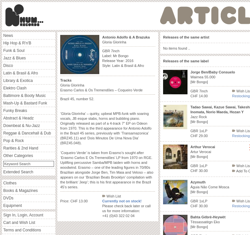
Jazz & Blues (14, 58)
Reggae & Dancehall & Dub (27, 133)
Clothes (10, 183)
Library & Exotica (18, 80)
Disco (8, 65)
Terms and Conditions (22, 230)
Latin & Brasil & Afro (20, 73)
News (8, 35)
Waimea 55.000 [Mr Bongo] (212, 77)
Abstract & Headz (18, 118)
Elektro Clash (14, 88)
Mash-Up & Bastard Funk (25, 103)
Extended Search (18, 172)
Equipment (12, 205)
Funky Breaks (15, 110)
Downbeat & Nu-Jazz (21, 125)
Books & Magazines (20, 190)
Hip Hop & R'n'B (17, 43)
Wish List (111, 196)
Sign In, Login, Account (23, 215)
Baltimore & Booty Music (24, 95)
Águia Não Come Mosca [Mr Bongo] (209, 187)
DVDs (8, 198)
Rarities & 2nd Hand (20, 148)
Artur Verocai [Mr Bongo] (202, 152)
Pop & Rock (13, 140)
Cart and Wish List (19, 222)
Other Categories (18, 155)
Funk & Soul (13, 50)
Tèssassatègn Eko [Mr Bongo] (208, 222)
